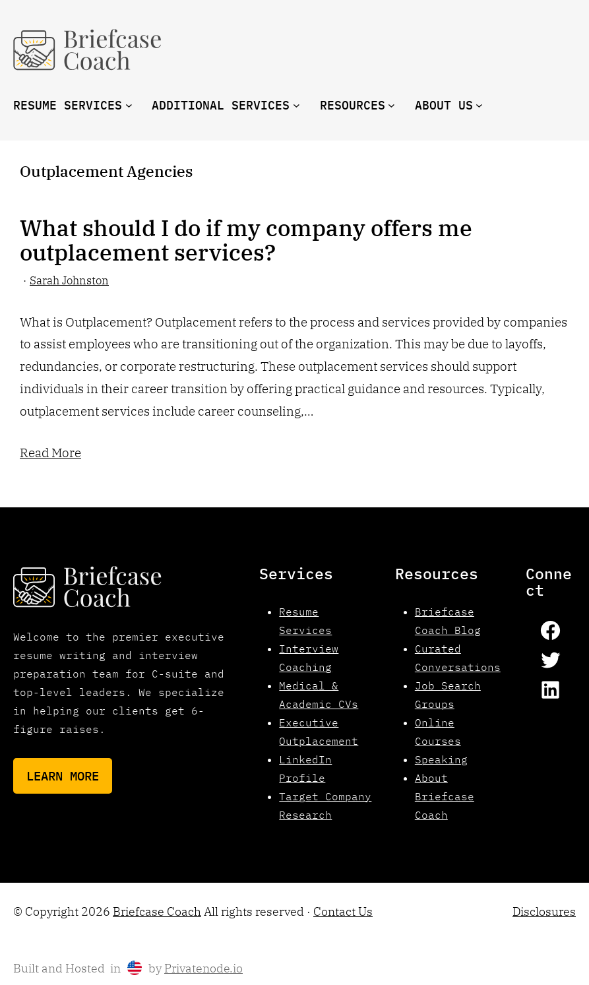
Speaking (441, 759)
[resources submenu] (391, 105)
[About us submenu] (479, 105)
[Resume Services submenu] (129, 105)
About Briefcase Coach (444, 796)
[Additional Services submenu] (296, 105)
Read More (50, 452)
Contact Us (343, 911)
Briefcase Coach (157, 911)
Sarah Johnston (69, 280)
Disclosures (544, 911)
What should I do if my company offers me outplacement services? (246, 240)
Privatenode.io (203, 968)
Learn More (62, 775)
